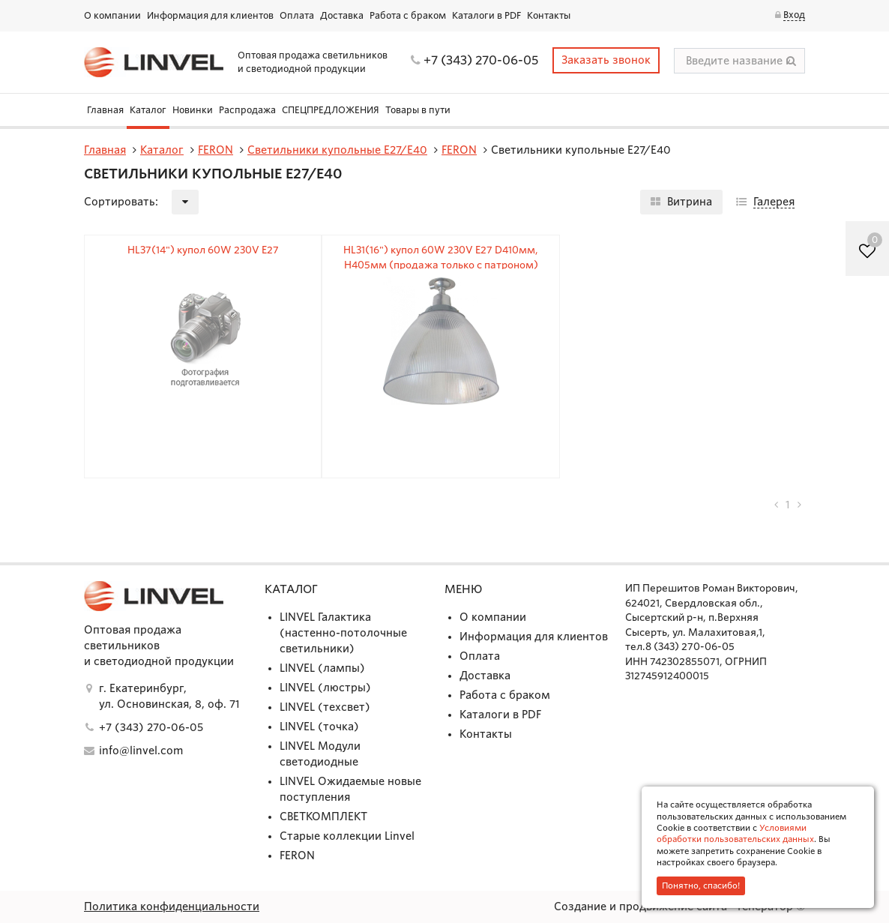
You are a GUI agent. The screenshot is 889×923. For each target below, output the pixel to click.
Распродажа (247, 109)
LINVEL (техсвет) (325, 707)
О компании (112, 15)
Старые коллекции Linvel (347, 836)
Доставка (342, 15)
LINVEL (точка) (319, 727)
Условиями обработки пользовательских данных (735, 833)
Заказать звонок (606, 60)
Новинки (192, 109)
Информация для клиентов (210, 15)
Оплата (297, 15)
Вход (794, 14)
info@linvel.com (141, 751)
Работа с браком (408, 15)
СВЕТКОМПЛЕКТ (323, 817)
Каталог (148, 109)
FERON (297, 856)
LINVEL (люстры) (325, 688)
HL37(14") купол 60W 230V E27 (203, 250)
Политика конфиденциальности (171, 907)
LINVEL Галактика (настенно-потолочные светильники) (343, 633)
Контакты (548, 15)
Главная (105, 109)
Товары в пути (417, 109)
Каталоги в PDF (486, 15)
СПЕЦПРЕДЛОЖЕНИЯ (330, 109)
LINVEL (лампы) (322, 668)
